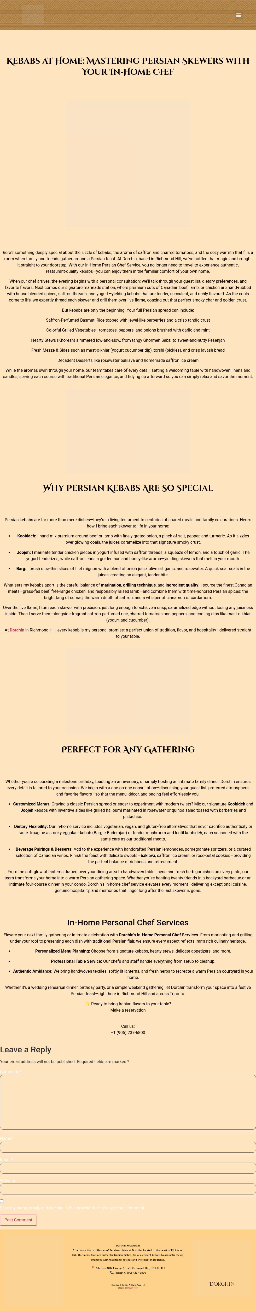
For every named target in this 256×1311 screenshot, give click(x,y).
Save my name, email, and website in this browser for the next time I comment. (73, 1208)
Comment (10, 1072)
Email (6, 1160)
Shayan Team (132, 1288)
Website (7, 1181)
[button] (239, 15)
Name (7, 1138)
